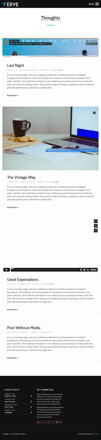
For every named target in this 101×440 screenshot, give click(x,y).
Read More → (13, 95)
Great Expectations (22, 279)
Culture (23, 70)
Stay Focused (18, 401)
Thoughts (34, 70)
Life (28, 70)
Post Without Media (23, 327)
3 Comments (44, 70)
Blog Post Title (18, 396)
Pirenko (95, 434)
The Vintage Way (21, 177)
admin (60, 70)
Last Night (15, 65)
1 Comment (40, 182)
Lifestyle (23, 182)
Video (28, 284)
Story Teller (18, 407)
